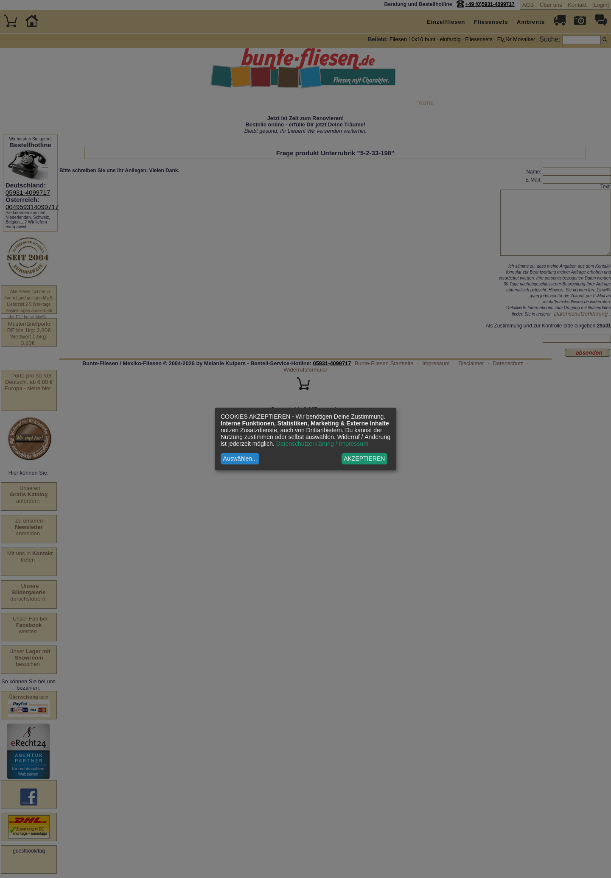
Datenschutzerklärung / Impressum (322, 443)
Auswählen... (240, 458)
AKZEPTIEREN (364, 458)
